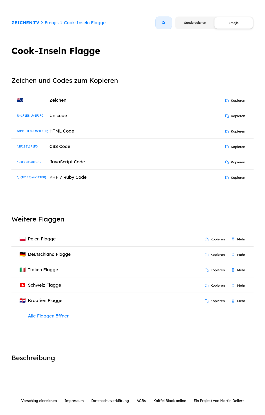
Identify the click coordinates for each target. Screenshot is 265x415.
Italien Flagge (43, 269)
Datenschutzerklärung (110, 400)
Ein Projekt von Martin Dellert (219, 400)
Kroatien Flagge (45, 300)
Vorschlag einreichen (39, 400)
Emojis (52, 22)
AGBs (141, 400)
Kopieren (235, 100)
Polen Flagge (42, 239)
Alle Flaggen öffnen (49, 316)
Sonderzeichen (195, 23)
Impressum (74, 400)
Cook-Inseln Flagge (85, 22)
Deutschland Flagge (49, 254)
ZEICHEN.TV (25, 22)
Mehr (238, 239)
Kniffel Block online (169, 400)
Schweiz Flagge (44, 285)
